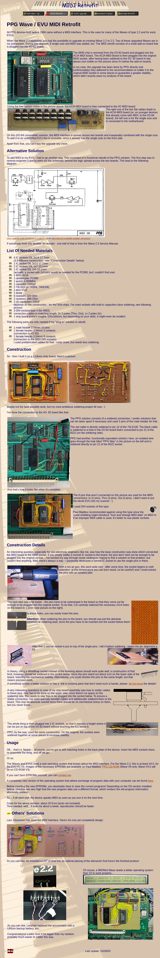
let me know (136, 683)
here (150, 780)
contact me (64, 775)
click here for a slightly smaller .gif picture (70, 238)
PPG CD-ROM (110, 766)
